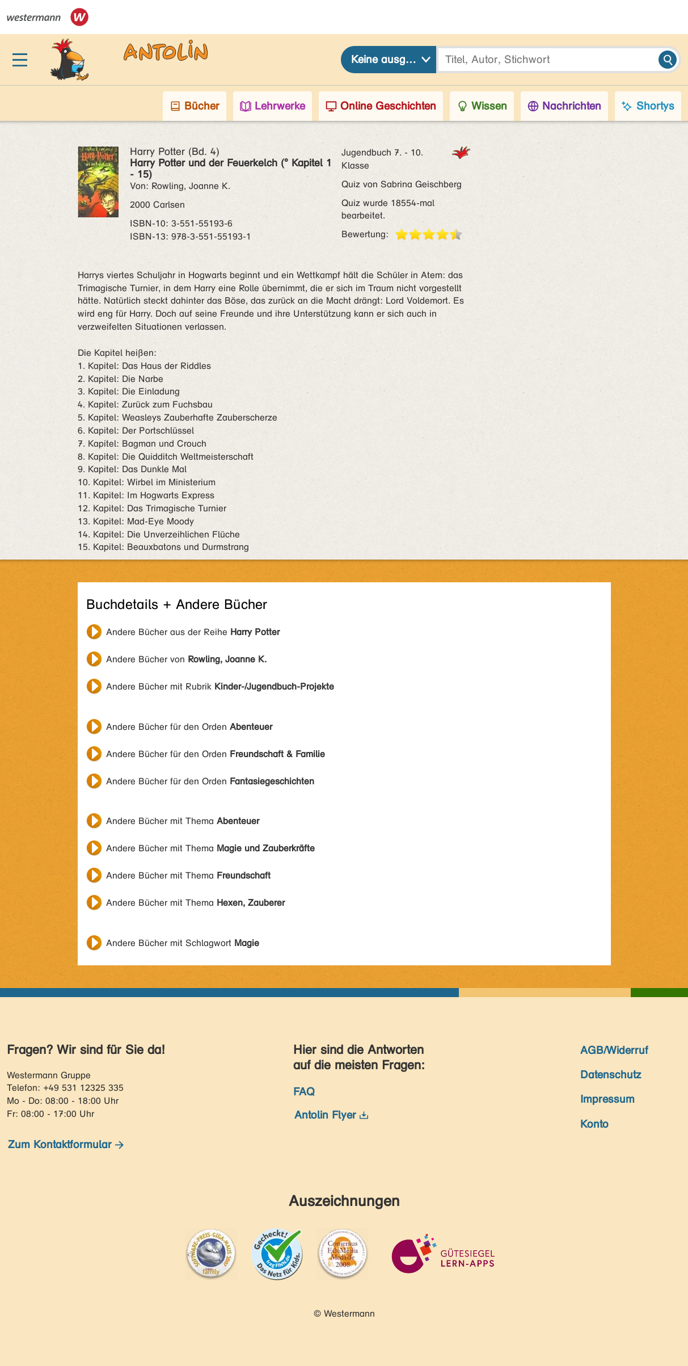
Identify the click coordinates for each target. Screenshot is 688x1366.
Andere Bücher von (186, 659)
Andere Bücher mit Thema (182, 821)
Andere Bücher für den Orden (189, 726)
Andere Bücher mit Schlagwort (182, 943)
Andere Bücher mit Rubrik (220, 686)
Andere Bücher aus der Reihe (193, 632)
